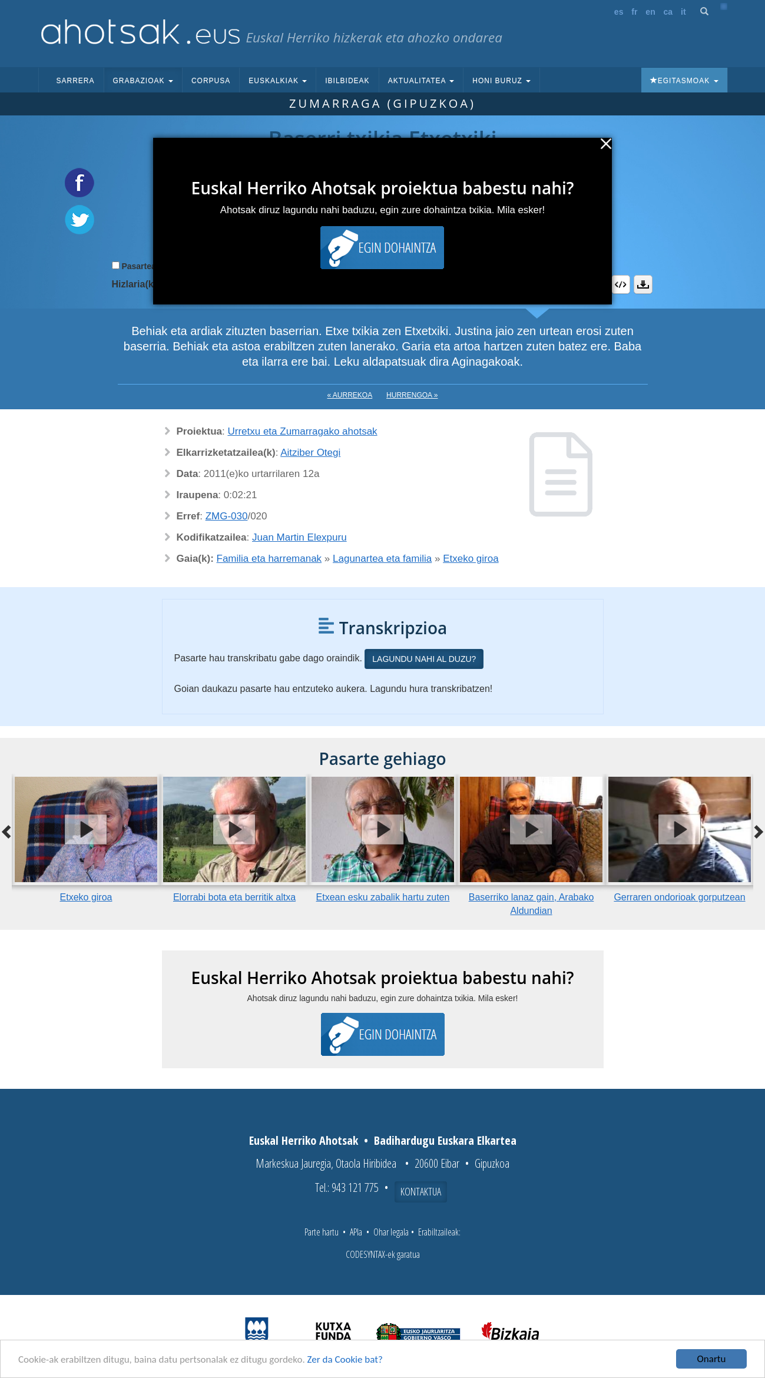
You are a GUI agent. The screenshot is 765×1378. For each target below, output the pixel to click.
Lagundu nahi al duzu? (424, 659)
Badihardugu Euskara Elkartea (445, 1140)
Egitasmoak (684, 81)
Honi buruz (501, 81)
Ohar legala (391, 1231)
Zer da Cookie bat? (345, 1359)
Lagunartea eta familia (382, 558)
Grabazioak (143, 81)
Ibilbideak (347, 81)
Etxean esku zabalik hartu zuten (383, 897)
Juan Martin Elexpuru (299, 537)
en (650, 11)
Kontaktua (420, 1191)
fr (634, 11)
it (683, 11)
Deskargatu (643, 284)
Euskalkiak (278, 81)
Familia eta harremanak (269, 558)
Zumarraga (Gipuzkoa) (382, 103)
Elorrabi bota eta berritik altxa (234, 897)
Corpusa (210, 81)
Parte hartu (321, 1231)
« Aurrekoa (350, 395)
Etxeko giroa (471, 558)
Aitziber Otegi (310, 452)
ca (668, 11)
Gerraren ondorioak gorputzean (679, 897)
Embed (620, 284)
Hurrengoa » (412, 395)
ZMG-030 (227, 516)
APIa (356, 1231)
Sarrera (76, 81)
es (619, 11)
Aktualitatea (421, 81)
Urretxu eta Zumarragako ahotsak (302, 431)
